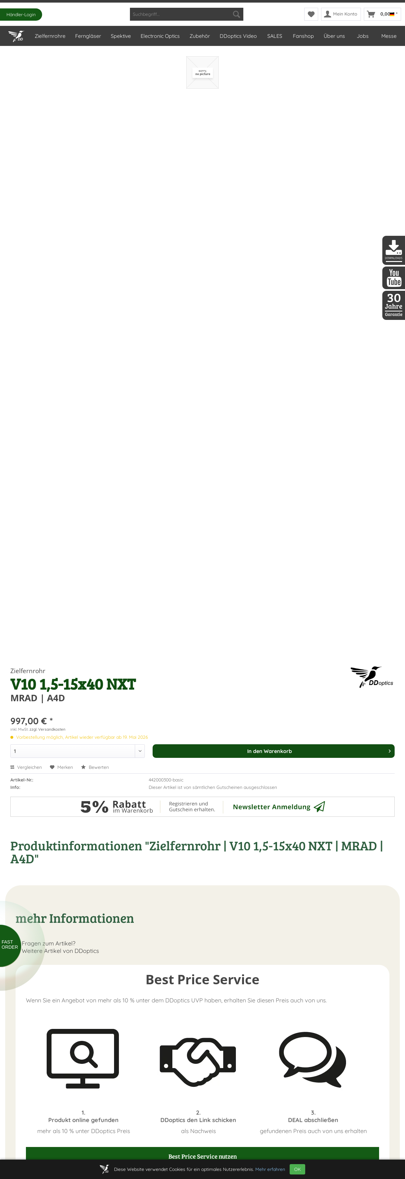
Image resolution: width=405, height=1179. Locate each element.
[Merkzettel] (311, 14)
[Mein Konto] (341, 14)
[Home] (16, 34)
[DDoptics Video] (237, 35)
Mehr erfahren (270, 1169)
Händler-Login (21, 14)
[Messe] (389, 35)
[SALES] (274, 35)
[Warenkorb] (382, 14)
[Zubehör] (199, 35)
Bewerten (95, 767)
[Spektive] (120, 35)
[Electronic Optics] (159, 35)
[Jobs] (363, 35)
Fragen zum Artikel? (45, 943)
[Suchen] (236, 14)
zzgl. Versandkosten (47, 729)
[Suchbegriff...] (186, 14)
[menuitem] (186, 14)
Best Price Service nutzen (202, 1156)
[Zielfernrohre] (49, 35)
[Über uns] (334, 35)
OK (297, 1169)
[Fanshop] (303, 35)
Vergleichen (26, 767)
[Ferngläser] (88, 35)
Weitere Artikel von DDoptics (57, 951)
